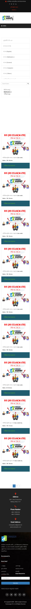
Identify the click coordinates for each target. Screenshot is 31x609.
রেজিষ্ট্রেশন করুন (14, 7)
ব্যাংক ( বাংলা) (7, 46)
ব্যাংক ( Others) (7, 73)
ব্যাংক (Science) (7, 62)
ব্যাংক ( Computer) (8, 68)
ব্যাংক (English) (7, 51)
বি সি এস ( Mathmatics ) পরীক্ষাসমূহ (8, 92)
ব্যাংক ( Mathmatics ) (9, 57)
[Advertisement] (15, 33)
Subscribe (15, 583)
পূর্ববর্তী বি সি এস (7, 40)
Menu (3, 26)
